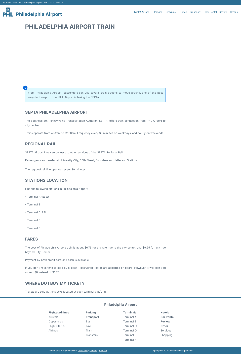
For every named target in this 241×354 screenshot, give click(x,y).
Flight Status (56, 326)
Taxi (88, 326)
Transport (92, 317)
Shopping (166, 335)
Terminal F (129, 339)
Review (223, 12)
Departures (56, 321)
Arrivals (53, 317)
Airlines (53, 330)
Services (165, 330)
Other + (234, 12)
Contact (93, 350)
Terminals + (171, 12)
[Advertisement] (120, 59)
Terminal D (130, 330)
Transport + (196, 12)
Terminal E (129, 335)
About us (103, 350)
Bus (88, 321)
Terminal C (130, 326)
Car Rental (211, 12)
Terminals (129, 312)
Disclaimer (83, 350)
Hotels (183, 12)
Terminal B (129, 321)
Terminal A (130, 317)
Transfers (92, 335)
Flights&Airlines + (142, 12)
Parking (158, 12)
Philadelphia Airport (39, 14)
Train (89, 330)
